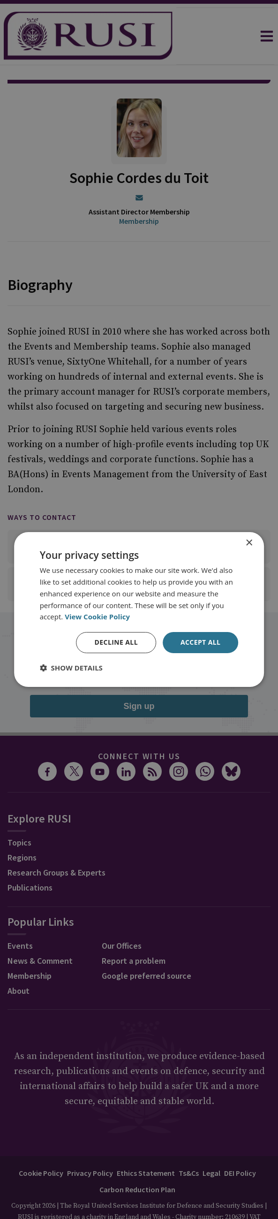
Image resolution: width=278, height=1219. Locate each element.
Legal (211, 1146)
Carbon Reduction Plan (137, 1163)
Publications (30, 861)
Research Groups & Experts (56, 846)
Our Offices (122, 919)
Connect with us (139, 729)
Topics (19, 816)
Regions (22, 831)
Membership (139, 194)
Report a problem (133, 934)
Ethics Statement (146, 1146)
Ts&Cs (189, 1146)
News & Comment (40, 934)
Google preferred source (146, 949)
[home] (88, 36)
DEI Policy (240, 1146)
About (19, 964)
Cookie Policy (41, 1146)
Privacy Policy (90, 1146)
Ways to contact (42, 490)
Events (20, 919)
